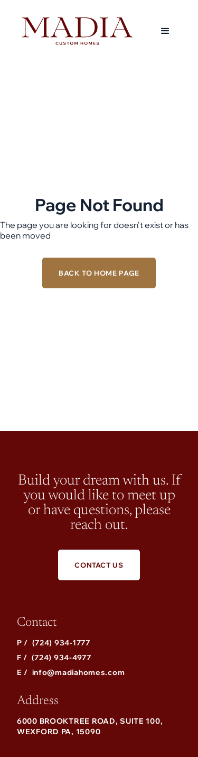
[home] (75, 31)
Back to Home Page (99, 273)
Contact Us (98, 565)
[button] (165, 31)
